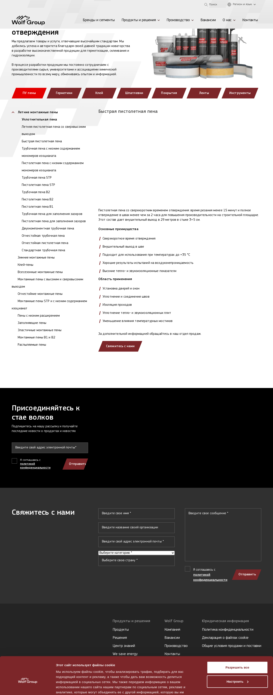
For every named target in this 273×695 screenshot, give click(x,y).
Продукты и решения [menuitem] (139, 20)
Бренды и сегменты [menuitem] (99, 20)
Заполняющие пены (31, 323)
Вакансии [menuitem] (208, 20)
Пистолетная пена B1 (37, 207)
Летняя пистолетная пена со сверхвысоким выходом (54, 130)
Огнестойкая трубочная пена (43, 236)
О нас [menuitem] (227, 20)
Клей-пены (25, 265)
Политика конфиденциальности (227, 630)
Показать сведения (71, 686)
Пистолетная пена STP (38, 185)
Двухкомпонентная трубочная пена (48, 228)
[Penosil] (17, 5)
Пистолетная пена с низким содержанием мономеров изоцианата (53, 167)
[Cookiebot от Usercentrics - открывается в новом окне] (27, 686)
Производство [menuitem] (178, 20)
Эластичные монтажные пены (39, 330)
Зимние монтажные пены (36, 257)
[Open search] (210, 5)
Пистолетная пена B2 (37, 199)
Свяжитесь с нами (120, 346)
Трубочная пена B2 (36, 192)
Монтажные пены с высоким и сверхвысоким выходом (47, 283)
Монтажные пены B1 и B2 (36, 337)
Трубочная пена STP (37, 177)
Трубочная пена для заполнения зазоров (52, 214)
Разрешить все (237, 645)
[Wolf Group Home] (28, 20)
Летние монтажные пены (37, 112)
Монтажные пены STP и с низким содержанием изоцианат (49, 305)
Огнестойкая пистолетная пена (45, 243)
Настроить (237, 659)
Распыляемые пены (31, 345)
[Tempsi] (31, 5)
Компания (172, 630)
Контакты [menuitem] (250, 20)
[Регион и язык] (242, 4)
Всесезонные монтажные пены (40, 272)
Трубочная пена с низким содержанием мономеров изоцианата (51, 152)
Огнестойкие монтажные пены (40, 294)
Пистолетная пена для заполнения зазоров (54, 221)
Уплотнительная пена (39, 119)
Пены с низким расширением (38, 315)
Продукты (121, 630)
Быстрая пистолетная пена (42, 141)
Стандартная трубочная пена (43, 250)
